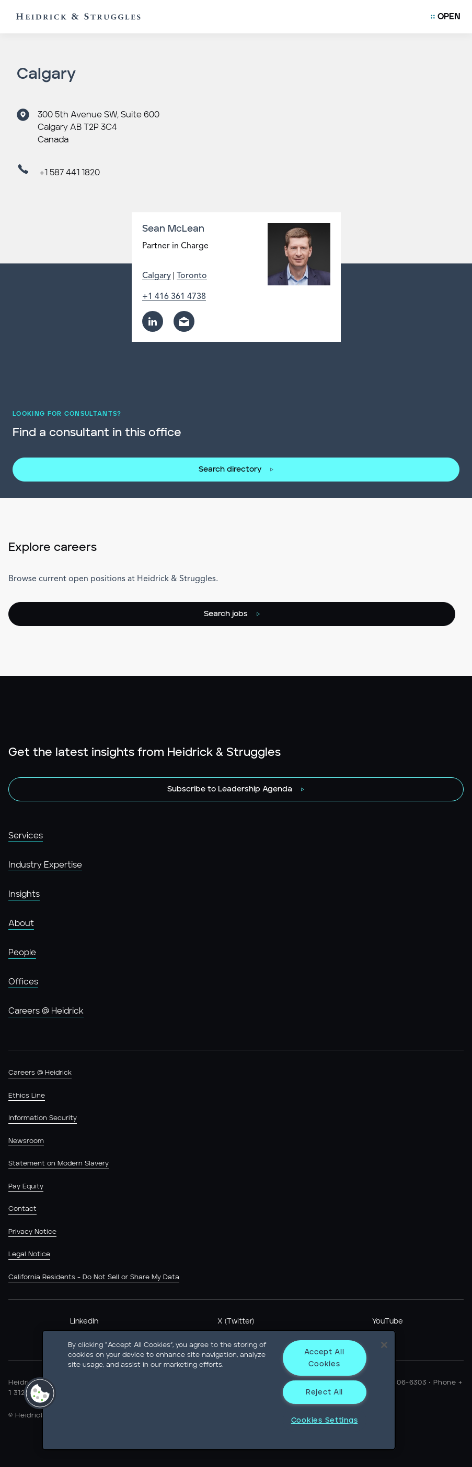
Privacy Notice (32, 1232)
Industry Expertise (45, 865)
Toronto (192, 276)
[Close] (384, 1344)
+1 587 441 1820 (70, 173)
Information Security (42, 1118)
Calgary (156, 276)
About (21, 923)
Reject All (324, 1392)
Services (25, 836)
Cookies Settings (324, 1420)
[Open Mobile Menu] (446, 16)
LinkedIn (84, 1321)
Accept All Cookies (324, 1358)
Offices (23, 982)
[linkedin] (152, 321)
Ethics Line (26, 1095)
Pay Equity (25, 1186)
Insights (24, 894)
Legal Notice (29, 1254)
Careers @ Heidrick (46, 1011)
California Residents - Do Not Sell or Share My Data (93, 1277)
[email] (184, 321)
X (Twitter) (235, 1321)
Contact (22, 1209)
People (22, 952)
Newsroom (26, 1141)
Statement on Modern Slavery (58, 1163)
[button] (40, 1393)
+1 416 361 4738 (174, 297)
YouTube (387, 1321)
